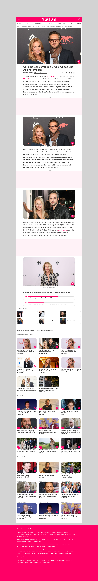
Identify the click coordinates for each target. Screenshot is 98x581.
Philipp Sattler (28, 79)
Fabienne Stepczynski (40, 73)
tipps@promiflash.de (47, 330)
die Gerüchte (62, 230)
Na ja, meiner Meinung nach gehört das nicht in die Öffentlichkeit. (47, 304)
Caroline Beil (51, 76)
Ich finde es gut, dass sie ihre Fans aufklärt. (40, 298)
